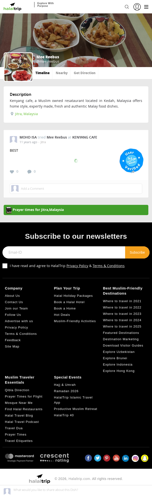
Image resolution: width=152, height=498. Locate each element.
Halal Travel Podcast (22, 422)
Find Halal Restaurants (24, 409)
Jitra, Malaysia (24, 113)
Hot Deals (62, 315)
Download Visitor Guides (123, 345)
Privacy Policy (77, 265)
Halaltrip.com (79, 479)
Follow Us (13, 315)
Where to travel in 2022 (122, 307)
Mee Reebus (57, 137)
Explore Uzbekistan (119, 352)
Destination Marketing (121, 339)
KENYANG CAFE (84, 137)
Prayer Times (16, 434)
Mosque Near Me (19, 403)
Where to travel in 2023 (122, 314)
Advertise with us (19, 321)
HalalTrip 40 (64, 415)
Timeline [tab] (42, 72)
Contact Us (14, 302)
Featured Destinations (121, 333)
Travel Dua (14, 428)
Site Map (12, 346)
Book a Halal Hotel (69, 302)
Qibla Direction (17, 390)
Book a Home (65, 308)
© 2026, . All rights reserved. (88, 479)
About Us (12, 296)
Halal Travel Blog (19, 415)
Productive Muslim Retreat (75, 409)
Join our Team (16, 308)
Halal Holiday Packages (73, 296)
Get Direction (85, 72)
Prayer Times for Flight (24, 396)
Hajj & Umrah (65, 385)
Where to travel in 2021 (122, 301)
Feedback (13, 340)
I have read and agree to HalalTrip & (67, 265)
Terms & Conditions (109, 265)
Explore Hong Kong (119, 371)
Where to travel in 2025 (122, 326)
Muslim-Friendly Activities (75, 321)
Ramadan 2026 (66, 391)
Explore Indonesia (117, 364)
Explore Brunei (115, 358)
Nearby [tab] (62, 72)
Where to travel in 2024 (122, 320)
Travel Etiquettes (19, 441)
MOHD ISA (28, 137)
